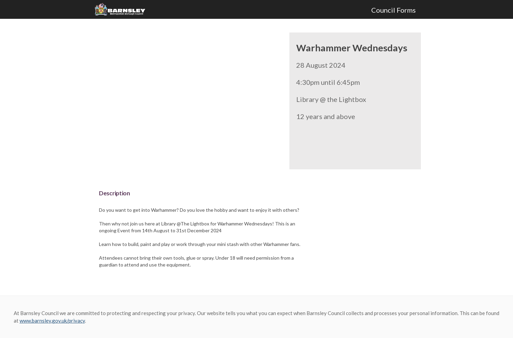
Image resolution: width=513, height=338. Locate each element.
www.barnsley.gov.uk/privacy (52, 320)
